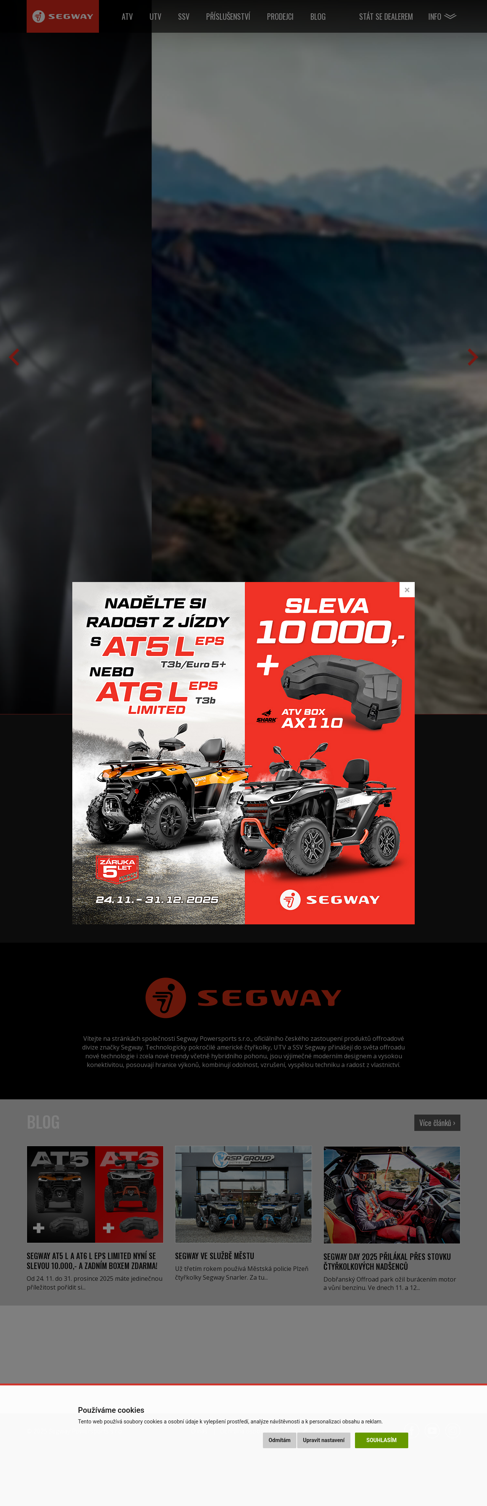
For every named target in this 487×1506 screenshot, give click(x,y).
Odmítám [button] (280, 1440)
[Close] (407, 589)
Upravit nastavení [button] (323, 1440)
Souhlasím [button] (381, 1440)
